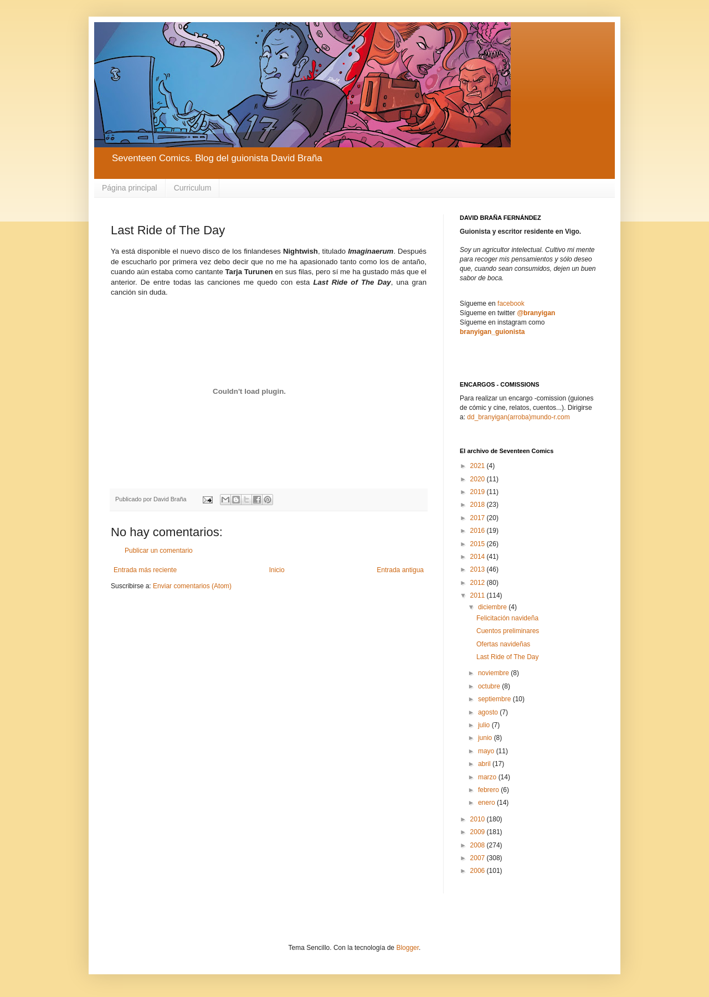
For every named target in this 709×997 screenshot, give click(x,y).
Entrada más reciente (145, 570)
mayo (487, 751)
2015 (478, 544)
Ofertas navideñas (503, 644)
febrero (489, 790)
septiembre (495, 699)
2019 (478, 492)
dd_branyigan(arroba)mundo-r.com (518, 417)
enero (487, 802)
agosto (489, 712)
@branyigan (536, 313)
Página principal (129, 187)
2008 (478, 845)
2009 (478, 832)
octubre (490, 686)
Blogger (407, 948)
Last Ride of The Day (507, 657)
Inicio (277, 570)
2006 (478, 871)
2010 (478, 819)
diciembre (493, 607)
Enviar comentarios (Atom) (192, 586)
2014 (478, 557)
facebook (511, 303)
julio (485, 725)
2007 (478, 858)
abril (485, 764)
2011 (478, 595)
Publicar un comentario (159, 550)
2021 (478, 466)
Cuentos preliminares (507, 631)
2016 (478, 531)
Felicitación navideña (507, 618)
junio (486, 738)
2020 (478, 479)
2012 (478, 583)
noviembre (494, 673)
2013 (478, 569)
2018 (478, 504)
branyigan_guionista (492, 332)
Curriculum (193, 187)
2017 (478, 518)
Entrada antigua (400, 570)
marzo (488, 777)
